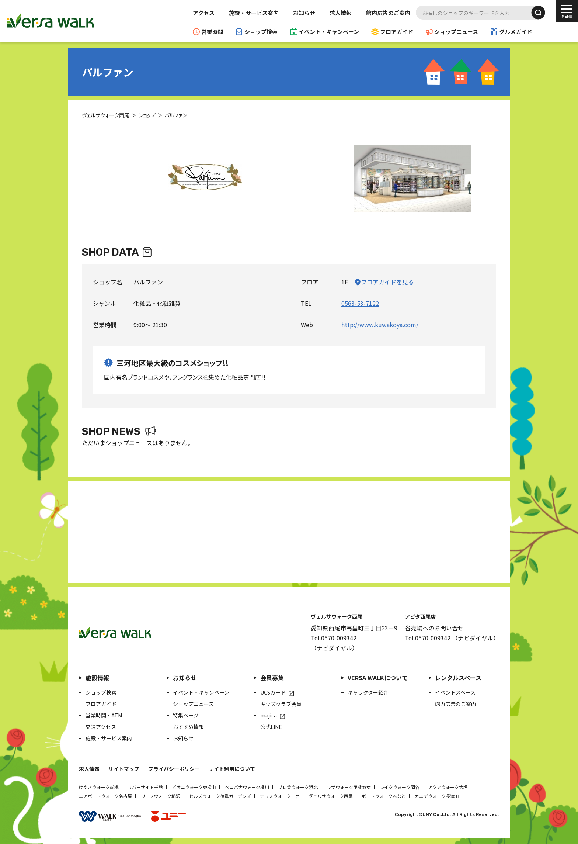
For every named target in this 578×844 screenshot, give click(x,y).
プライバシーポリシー (174, 768)
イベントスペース (455, 692)
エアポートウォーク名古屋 (105, 796)
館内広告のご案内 (388, 13)
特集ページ (186, 715)
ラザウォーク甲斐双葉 (349, 787)
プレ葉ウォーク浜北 (298, 787)
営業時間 (212, 31)
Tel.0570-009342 (333, 637)
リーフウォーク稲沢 (160, 796)
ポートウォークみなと (384, 796)
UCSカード (273, 692)
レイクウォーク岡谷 (399, 787)
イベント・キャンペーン (329, 31)
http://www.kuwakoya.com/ (379, 324)
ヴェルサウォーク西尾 (331, 796)
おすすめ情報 (188, 726)
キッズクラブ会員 (281, 704)
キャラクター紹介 (368, 692)
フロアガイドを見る (387, 281)
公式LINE (271, 726)
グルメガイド (515, 31)
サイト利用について (232, 768)
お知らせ (304, 13)
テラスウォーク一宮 (280, 796)
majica (268, 715)
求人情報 (341, 13)
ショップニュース (456, 31)
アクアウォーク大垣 (448, 787)
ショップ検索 (261, 31)
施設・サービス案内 (254, 13)
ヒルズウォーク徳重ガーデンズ (220, 796)
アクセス (204, 13)
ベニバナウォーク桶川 (247, 787)
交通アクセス (101, 726)
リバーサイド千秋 (145, 787)
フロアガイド (396, 31)
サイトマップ (123, 768)
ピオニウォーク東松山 (194, 787)
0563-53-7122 (360, 303)
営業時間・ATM (104, 715)
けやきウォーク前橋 (99, 787)
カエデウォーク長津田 (437, 796)
